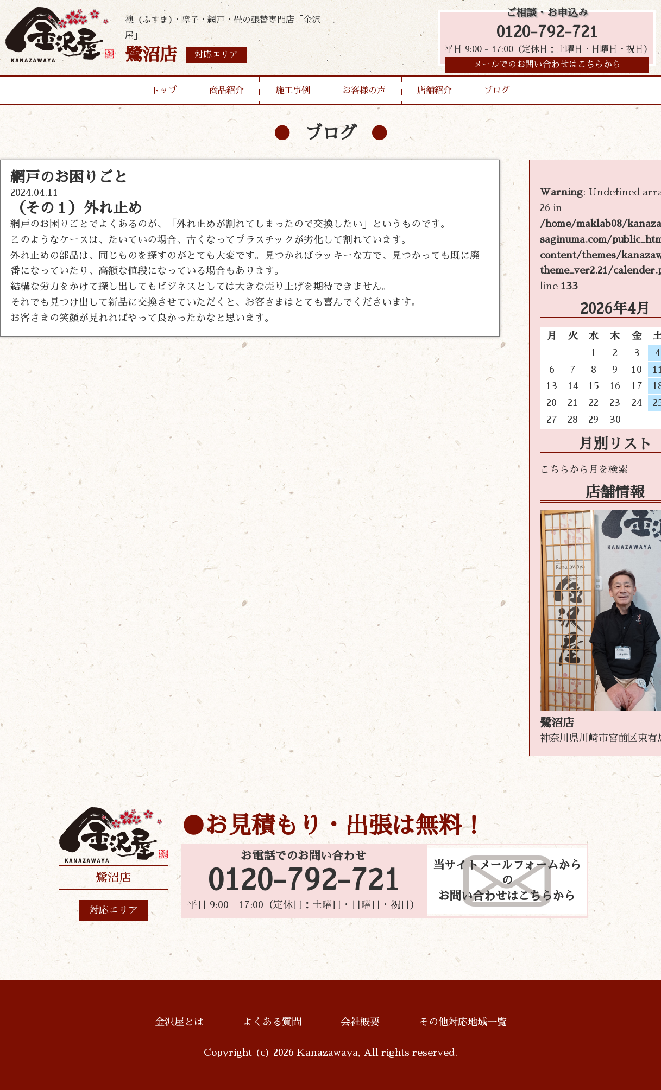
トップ (164, 94)
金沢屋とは (179, 1022)
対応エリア (113, 910)
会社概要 (360, 1022)
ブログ (497, 94)
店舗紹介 (434, 94)
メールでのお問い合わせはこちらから (547, 68)
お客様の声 (364, 94)
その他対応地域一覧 (463, 1022)
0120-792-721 (547, 34)
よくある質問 (272, 1022)
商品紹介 (226, 94)
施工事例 (292, 94)
